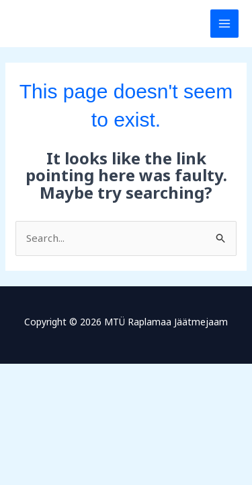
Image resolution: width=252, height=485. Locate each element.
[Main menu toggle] (224, 23)
